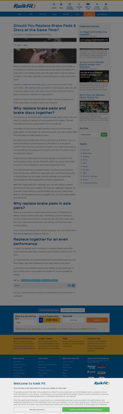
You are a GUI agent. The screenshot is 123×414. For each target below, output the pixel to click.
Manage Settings (37, 409)
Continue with (86, 409)
